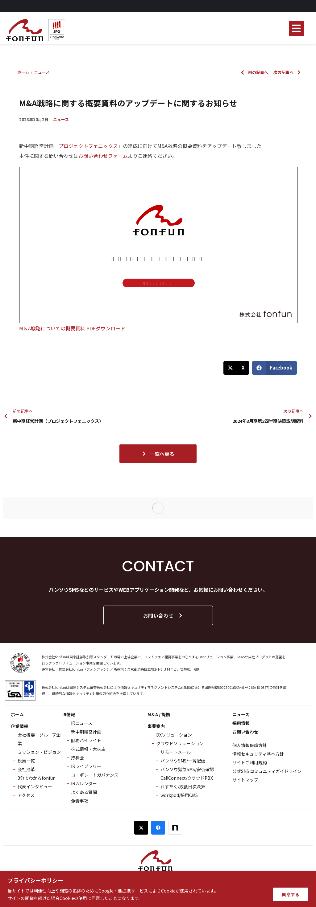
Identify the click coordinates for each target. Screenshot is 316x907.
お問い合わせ (163, 615)
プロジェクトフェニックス (88, 145)
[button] (296, 28)
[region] (158, 889)
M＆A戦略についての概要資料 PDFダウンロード (72, 328)
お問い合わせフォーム (103, 155)
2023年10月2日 (33, 119)
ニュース (61, 119)
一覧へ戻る (158, 453)
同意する (290, 894)
